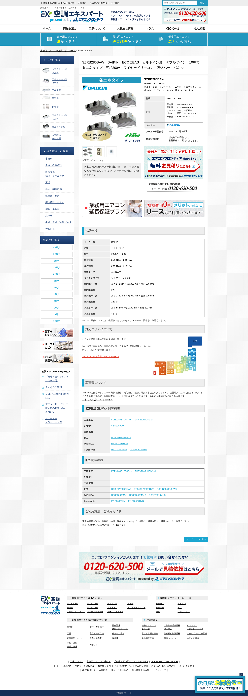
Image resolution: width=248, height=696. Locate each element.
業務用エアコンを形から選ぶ (87, 598)
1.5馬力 (56, 247)
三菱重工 (160, 603)
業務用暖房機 (148, 638)
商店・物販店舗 (53, 189)
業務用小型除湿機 (172, 633)
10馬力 (56, 314)
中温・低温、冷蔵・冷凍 (58, 222)
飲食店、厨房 (52, 195)
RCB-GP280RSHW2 (144, 489)
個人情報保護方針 (140, 670)
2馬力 (56, 261)
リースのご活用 (63, 666)
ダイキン (182, 603)
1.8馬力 (56, 254)
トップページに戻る (196, 539)
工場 (47, 182)
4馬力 (56, 287)
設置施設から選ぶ (57, 151)
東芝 (158, 611)
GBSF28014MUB (119, 443)
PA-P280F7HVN (136, 501)
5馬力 (56, 294)
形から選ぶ (53, 59)
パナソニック (184, 611)
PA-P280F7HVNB (138, 449)
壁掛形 (130, 603)
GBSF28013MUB (157, 495)
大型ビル (50, 229)
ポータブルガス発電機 (197, 633)
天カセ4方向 (72, 603)
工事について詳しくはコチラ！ (97, 399)
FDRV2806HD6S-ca (121, 419)
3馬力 (56, 281)
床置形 (70, 607)
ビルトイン (112, 607)
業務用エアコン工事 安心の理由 (58, 3)
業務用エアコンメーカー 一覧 (176, 598)
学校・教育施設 (53, 165)
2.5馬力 (56, 274)
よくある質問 (185, 666)
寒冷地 (48, 215)
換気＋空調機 (193, 638)
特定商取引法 (88, 670)
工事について (97, 28)
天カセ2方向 (92, 603)
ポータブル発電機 (115, 611)
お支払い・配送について (163, 666)
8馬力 (56, 307)
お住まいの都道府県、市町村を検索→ (100, 356)
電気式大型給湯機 (95, 611)
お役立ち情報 (125, 28)
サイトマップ (159, 670)
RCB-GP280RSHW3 (121, 489)
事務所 (48, 158)
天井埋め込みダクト (136, 607)
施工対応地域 (141, 666)
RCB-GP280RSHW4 (167, 489)
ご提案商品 (152, 620)
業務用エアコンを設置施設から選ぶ (90, 620)
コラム (150, 28)
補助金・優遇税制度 (84, 666)
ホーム (47, 28)
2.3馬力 (56, 267)
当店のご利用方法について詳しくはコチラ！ (104, 525)
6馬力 (56, 301)
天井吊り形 (112, 603)
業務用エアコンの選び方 (99, 661)
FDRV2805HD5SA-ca (121, 471)
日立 (180, 607)
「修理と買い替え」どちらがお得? (131, 661)
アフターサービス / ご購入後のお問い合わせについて (57, 408)
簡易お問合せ (220, 684)
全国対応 (82, 3)
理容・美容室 (52, 209)
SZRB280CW (117, 425)
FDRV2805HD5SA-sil (145, 471)
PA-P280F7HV (118, 501)
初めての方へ (174, 28)
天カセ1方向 (92, 607)
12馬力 (56, 321)
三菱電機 (160, 607)
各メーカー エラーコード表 (164, 661)
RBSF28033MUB (137, 495)
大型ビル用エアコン (76, 611)
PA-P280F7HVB (119, 449)
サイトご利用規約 (119, 670)
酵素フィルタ (170, 638)
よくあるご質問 (53, 387)
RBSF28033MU (119, 495)
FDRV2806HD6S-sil (143, 419)
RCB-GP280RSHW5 (121, 437)
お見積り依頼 (104, 666)
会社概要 (114, 3)
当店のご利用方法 (98, 3)
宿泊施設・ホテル (54, 202)
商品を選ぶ (70, 28)
